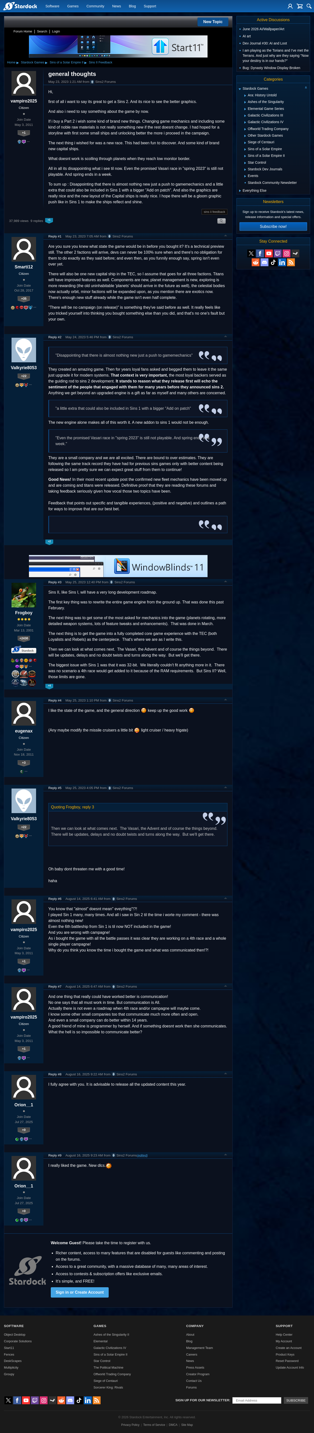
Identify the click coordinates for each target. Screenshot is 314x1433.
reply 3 (88, 807)
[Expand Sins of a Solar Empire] (245, 149)
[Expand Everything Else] (240, 191)
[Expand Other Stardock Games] (245, 136)
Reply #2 (55, 337)
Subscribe (296, 1400)
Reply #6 (55, 899)
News (116, 6)
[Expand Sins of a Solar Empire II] (245, 156)
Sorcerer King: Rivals (108, 1387)
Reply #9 (55, 1155)
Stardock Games (32, 62)
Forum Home (22, 31)
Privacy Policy (130, 1425)
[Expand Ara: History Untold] (245, 95)
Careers (191, 1354)
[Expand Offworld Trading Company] (245, 129)
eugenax (23, 731)
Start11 (9, 1348)
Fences (9, 1354)
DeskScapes (13, 1361)
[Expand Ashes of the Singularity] (245, 102)
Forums (191, 1387)
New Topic (213, 22)
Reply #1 (55, 236)
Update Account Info (290, 1367)
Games (72, 6)
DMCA (173, 1425)
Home (11, 62)
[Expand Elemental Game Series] (245, 109)
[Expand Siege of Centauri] (245, 143)
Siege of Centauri (105, 1381)
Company (195, 1326)
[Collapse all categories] (306, 87)
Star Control (101, 1361)
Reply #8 (55, 1074)
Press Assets (195, 1367)
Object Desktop (15, 1334)
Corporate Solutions (18, 1341)
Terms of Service (154, 1425)
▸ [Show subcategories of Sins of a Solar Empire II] (85, 62)
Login (56, 31)
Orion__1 (23, 1104)
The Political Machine (108, 1367)
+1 (24, 132)
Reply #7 (55, 986)
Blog (132, 6)
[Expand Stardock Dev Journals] (245, 169)
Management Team (199, 1348)
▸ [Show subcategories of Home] (17, 62)
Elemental (100, 1341)
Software (52, 6)
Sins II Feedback (100, 62)
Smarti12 (24, 266)
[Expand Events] (245, 176)
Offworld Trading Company (112, 1374)
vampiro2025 (24, 101)
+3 (24, 762)
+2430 (23, 638)
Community (95, 6)
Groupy (9, 1374)
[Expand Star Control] (245, 163)
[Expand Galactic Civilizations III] (245, 116)
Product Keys (285, 1354)
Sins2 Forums (103, 82)
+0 (24, 1130)
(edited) (142, 1155)
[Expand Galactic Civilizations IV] (245, 122)
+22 (23, 376)
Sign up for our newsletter (202, 1400)
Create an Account (288, 1348)
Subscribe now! (273, 226)
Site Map (187, 1425)
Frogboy (23, 612)
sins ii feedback (214, 212)
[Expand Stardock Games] (239, 89)
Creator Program (197, 1374)
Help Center (284, 1334)
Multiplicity (11, 1367)
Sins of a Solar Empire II (66, 62)
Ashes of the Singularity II (111, 1334)
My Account (284, 1341)
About (190, 1334)
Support (150, 6)
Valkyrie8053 (24, 367)
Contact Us (194, 1381)
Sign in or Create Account (80, 1292)
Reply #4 (55, 700)
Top (225, 236)
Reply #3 (55, 582)
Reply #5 (55, 788)
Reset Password (287, 1361)
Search (42, 31)
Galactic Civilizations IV (109, 1348)
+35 (23, 298)
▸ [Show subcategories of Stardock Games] (46, 62)
